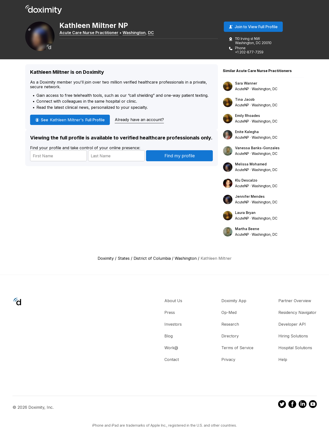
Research (230, 324)
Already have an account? (139, 119)
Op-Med (229, 312)
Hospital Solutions (295, 347)
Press (169, 312)
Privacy (228, 359)
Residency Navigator (297, 312)
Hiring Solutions (293, 336)
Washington (134, 32)
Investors (173, 324)
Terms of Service (237, 347)
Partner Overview (294, 300)
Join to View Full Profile (253, 26)
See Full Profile (70, 119)
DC (151, 32)
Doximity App (233, 300)
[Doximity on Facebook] (292, 405)
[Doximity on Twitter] (282, 405)
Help (282, 359)
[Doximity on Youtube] (313, 405)
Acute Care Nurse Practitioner (88, 32)
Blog (168, 336)
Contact (171, 359)
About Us (173, 300)
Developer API (292, 324)
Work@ (171, 347)
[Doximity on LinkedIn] (302, 405)
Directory (230, 336)
